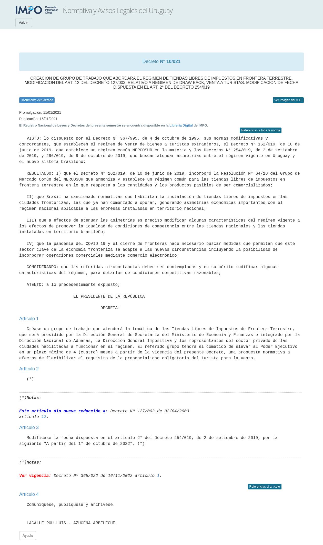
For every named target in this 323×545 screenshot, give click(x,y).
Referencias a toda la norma (260, 130)
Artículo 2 (29, 368)
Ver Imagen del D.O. (288, 100)
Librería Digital (181, 125)
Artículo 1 (29, 318)
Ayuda (28, 535)
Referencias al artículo (264, 486)
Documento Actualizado (37, 100)
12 (43, 417)
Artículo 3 (29, 427)
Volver (24, 22)
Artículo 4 (29, 494)
